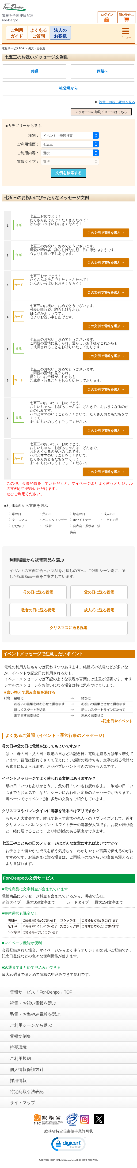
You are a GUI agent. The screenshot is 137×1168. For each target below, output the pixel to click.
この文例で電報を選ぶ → (106, 233)
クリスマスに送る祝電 (68, 628)
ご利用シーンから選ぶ (31, 1025)
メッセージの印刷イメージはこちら (101, 112)
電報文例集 (20, 1036)
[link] (68, 1145)
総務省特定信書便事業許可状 (68, 1131)
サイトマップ (22, 1102)
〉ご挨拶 (45, 526)
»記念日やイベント (117, 721)
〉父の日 (45, 514)
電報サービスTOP (13, 48)
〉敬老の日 (77, 514)
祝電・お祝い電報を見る (117, 102)
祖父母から (68, 88)
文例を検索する (68, 173)
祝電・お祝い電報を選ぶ (33, 1003)
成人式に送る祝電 (99, 610)
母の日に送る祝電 (38, 592)
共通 (34, 72)
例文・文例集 (36, 48)
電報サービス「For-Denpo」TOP (41, 992)
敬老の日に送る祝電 (38, 610)
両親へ (102, 72)
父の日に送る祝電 (99, 592)
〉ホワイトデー (80, 520)
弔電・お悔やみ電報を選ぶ (35, 1014)
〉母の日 (15, 514)
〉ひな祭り (16, 526)
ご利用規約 (20, 1058)
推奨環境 (18, 1047)
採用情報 (18, 1080)
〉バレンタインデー (53, 520)
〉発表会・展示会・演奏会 (85, 529)
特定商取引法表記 (27, 1091)
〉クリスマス (18, 520)
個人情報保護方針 (27, 1069)
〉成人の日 (108, 514)
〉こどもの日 (109, 520)
